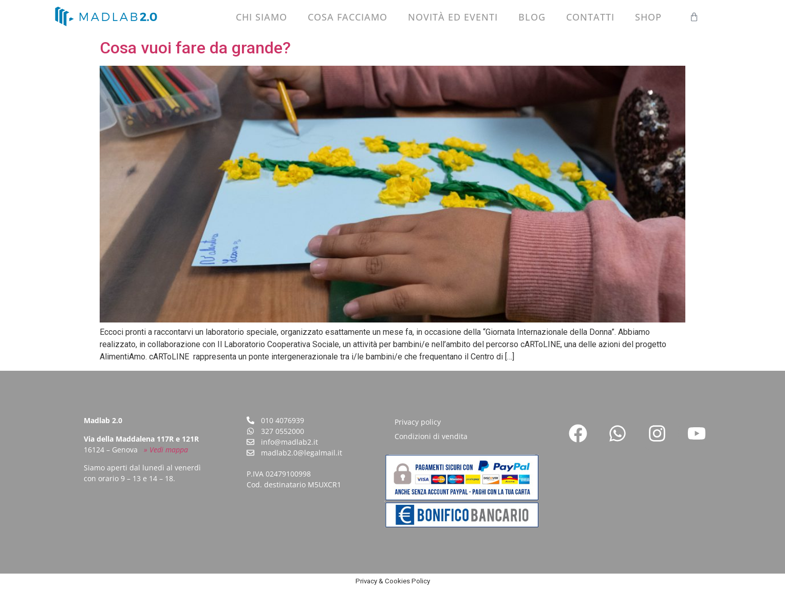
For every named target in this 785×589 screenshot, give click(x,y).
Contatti (590, 17)
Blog (532, 17)
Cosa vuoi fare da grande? (195, 48)
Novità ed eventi (453, 17)
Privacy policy (418, 422)
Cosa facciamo (347, 17)
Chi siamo (261, 17)
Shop (648, 17)
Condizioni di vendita (431, 436)
